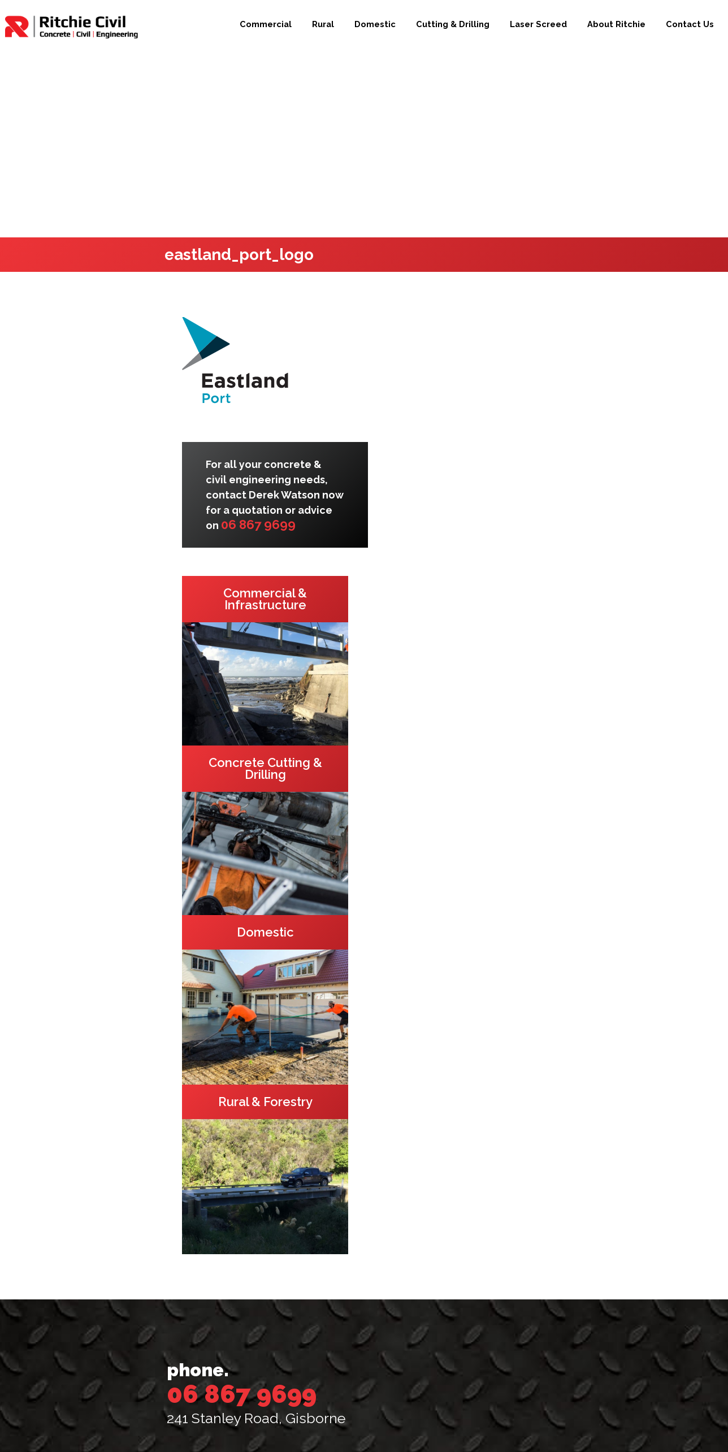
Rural (323, 24)
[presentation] (472, 1363)
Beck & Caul (485, 1423)
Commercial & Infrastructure (258, 1238)
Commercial (266, 24)
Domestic (375, 24)
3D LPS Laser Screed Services (255, 1329)
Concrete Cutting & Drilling (255, 1306)
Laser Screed (538, 24)
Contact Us (690, 24)
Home (195, 1216)
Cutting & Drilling (452, 24)
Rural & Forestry (226, 1261)
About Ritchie (616, 24)
